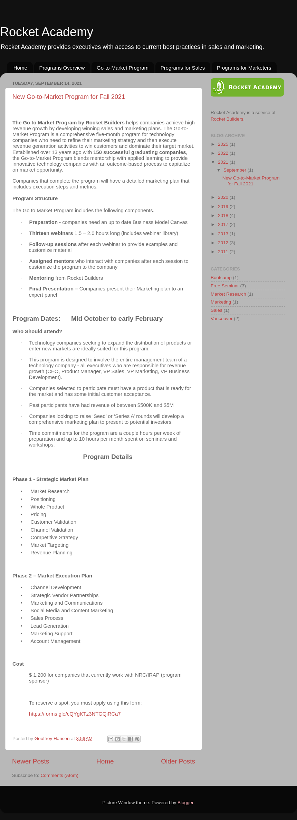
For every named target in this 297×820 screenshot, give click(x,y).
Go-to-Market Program (122, 68)
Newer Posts (30, 761)
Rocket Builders (227, 119)
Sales (216, 310)
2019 (224, 206)
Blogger (185, 802)
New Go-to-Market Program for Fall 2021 (68, 96)
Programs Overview (62, 68)
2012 (224, 242)
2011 (224, 251)
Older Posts (178, 761)
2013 (224, 233)
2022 (224, 153)
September (235, 170)
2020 (224, 197)
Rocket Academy (46, 32)
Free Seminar (225, 285)
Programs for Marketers (244, 68)
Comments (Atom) (60, 775)
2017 (224, 224)
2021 (224, 162)
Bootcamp (221, 277)
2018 (224, 215)
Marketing (221, 302)
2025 (224, 144)
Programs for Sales (183, 68)
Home (20, 68)
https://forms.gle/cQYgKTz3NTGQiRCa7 (75, 714)
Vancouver (222, 318)
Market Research (228, 294)
